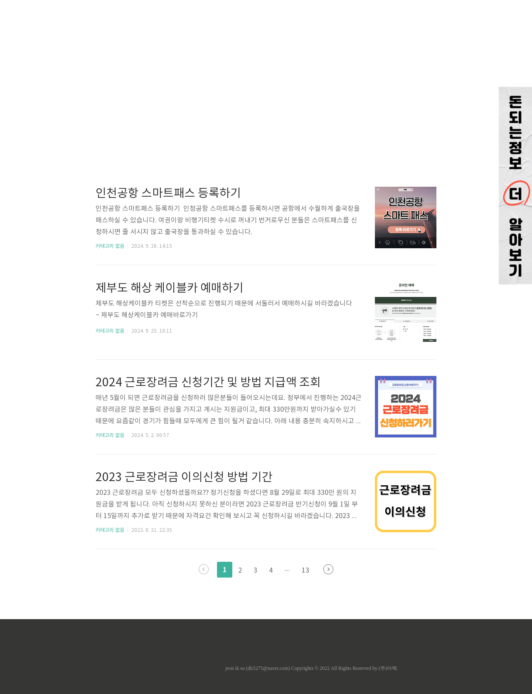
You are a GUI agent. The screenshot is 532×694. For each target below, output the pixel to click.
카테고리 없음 (110, 246)
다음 (328, 569)
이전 (204, 569)
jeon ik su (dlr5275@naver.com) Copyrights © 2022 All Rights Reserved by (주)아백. (311, 668)
